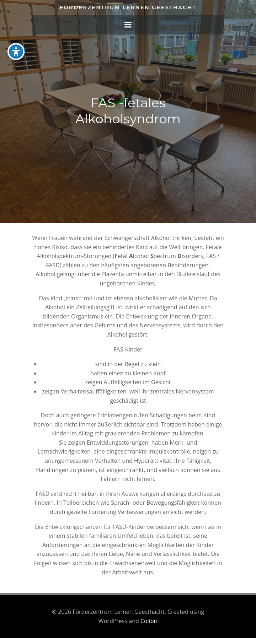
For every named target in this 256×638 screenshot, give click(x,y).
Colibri (149, 621)
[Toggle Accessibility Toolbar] (16, 51)
